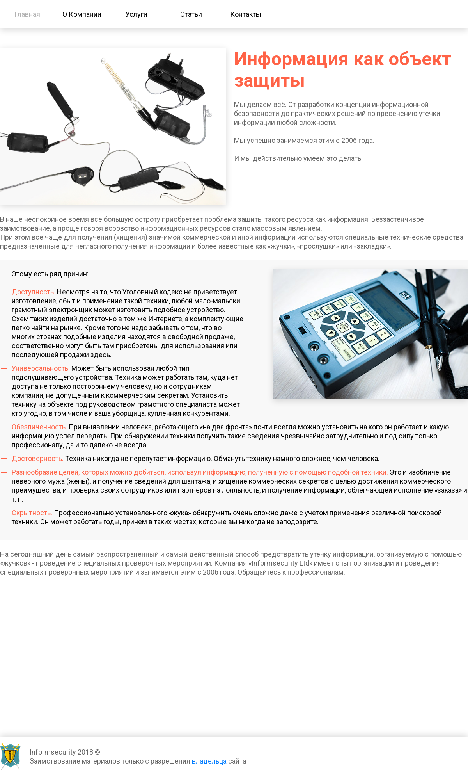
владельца (209, 761)
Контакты (245, 14)
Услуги (136, 14)
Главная (27, 14)
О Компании (81, 14)
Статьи (191, 14)
